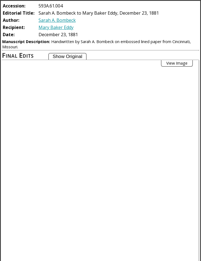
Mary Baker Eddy (56, 27)
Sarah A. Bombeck (57, 20)
